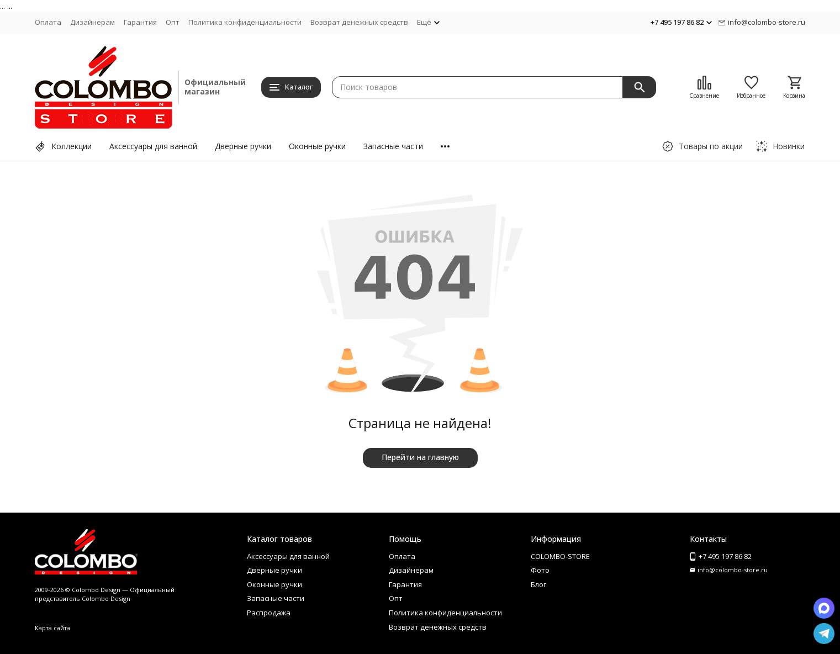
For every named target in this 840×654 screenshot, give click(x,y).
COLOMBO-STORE (560, 556)
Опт (172, 22)
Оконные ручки (317, 146)
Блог (538, 584)
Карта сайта (52, 628)
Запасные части (393, 146)
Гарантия (140, 22)
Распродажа (268, 613)
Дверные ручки (243, 146)
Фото (540, 570)
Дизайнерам (92, 22)
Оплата (48, 22)
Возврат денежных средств (359, 22)
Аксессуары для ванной (153, 146)
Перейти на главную (420, 457)
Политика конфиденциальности (245, 22)
